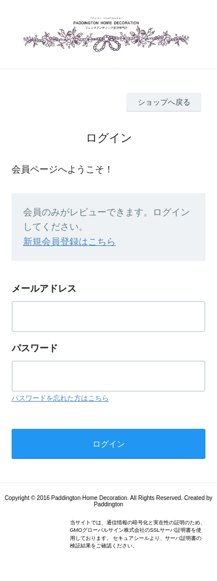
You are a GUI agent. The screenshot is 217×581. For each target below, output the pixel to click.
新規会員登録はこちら (69, 242)
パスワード (35, 348)
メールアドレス (44, 288)
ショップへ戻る (164, 102)
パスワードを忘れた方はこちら (60, 398)
